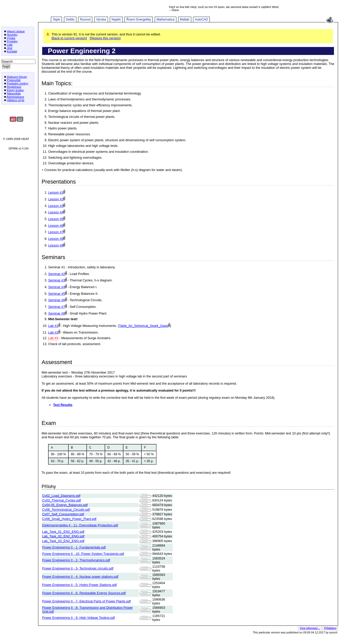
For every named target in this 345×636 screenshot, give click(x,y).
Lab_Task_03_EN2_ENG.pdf (63, 541)
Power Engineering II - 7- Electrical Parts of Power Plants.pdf (86, 601)
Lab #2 (53, 332)
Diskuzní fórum (17, 76)
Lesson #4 (55, 212)
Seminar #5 (56, 294)
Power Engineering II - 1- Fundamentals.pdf (74, 547)
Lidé (9, 44)
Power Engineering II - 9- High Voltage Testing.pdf (78, 618)
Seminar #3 (56, 280)
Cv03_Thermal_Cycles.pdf (61, 500)
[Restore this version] (105, 38)
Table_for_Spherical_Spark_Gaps (143, 326)
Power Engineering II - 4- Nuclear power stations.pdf (80, 576)
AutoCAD (201, 19)
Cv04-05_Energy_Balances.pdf (65, 505)
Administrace (15, 96)
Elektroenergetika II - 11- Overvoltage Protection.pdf (80, 525)
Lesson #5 (55, 219)
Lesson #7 (55, 232)
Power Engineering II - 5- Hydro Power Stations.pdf (79, 585)
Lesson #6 (55, 225)
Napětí (116, 19)
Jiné (9, 48)
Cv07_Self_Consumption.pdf (63, 514)
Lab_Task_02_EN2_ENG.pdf (63, 536)
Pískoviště (14, 80)
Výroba (101, 19)
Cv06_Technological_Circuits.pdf (66, 509)
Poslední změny (17, 83)
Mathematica (166, 19)
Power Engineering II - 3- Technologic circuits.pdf (77, 568)
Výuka (11, 38)
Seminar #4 (56, 287)
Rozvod (85, 19)
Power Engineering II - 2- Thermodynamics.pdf (76, 560)
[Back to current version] (69, 38)
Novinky (12, 34)
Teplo (56, 19)
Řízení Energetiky (138, 19)
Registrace (14, 86)
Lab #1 (53, 326)
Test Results (62, 405)
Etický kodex (15, 90)
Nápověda (14, 93)
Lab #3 (53, 338)
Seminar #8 (56, 313)
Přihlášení (330, 627)
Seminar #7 (56, 307)
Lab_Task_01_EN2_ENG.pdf (63, 532)
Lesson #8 (55, 239)
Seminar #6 (56, 300)
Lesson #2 (55, 199)
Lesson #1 (55, 192)
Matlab (184, 19)
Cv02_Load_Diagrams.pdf (61, 496)
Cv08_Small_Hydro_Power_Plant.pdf (69, 519)
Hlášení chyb (15, 100)
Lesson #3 (55, 206)
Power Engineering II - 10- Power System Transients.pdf (83, 554)
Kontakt (12, 51)
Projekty (12, 41)
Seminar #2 (56, 274)
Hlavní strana (15, 31)
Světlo (70, 19)
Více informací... (310, 627)
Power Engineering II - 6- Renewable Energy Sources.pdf (84, 593)
